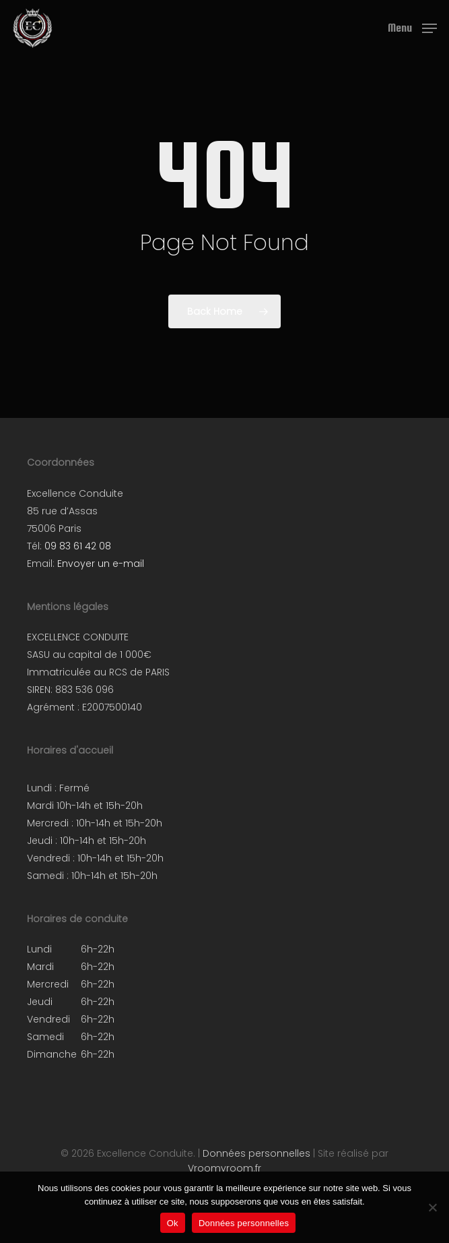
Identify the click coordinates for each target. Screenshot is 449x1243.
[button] (412, 27)
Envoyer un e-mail (100, 563)
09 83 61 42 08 (77, 546)
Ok (172, 1223)
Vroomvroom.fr (224, 1168)
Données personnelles (256, 1153)
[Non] (432, 1207)
